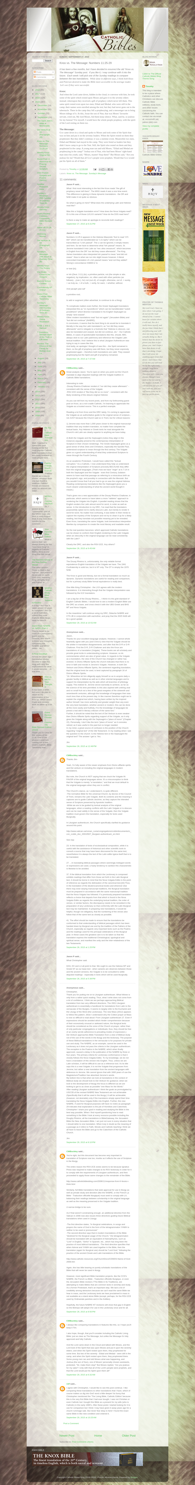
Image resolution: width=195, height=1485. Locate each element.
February (42, 382)
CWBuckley (72, 368)
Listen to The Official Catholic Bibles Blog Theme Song (151, 76)
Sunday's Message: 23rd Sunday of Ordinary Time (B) (44, 308)
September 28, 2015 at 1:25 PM (80, 947)
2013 (37, 395)
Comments (40, 77)
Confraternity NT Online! (44, 288)
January (42, 386)
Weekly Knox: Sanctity (43, 208)
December (43, 105)
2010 (37, 407)
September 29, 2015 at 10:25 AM (81, 1417)
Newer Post (66, 1435)
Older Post (129, 1435)
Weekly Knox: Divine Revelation (43, 319)
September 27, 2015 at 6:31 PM (80, 224)
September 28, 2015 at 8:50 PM (80, 1312)
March (41, 378)
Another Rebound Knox (42, 186)
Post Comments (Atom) (82, 1442)
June (40, 366)
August (41, 358)
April (40, 374)
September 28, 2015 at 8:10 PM (80, 1142)
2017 (37, 94)
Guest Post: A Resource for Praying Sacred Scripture (44, 164)
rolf (68, 1384)
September (43, 117)
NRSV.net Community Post (48, 500)
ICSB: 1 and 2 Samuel (43, 327)
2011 (37, 403)
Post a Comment (71, 1423)
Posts (37, 72)
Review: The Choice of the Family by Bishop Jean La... (44, 348)
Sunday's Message (97, 173)
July (40, 362)
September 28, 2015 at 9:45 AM (80, 548)
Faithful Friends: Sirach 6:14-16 (48, 467)
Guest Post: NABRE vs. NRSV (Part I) (41, 627)
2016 (37, 98)
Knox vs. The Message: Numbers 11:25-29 (43, 145)
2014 (37, 391)
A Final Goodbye (39, 654)
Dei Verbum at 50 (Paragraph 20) (43, 133)
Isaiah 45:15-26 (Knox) (44, 228)
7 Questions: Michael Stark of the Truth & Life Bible (44, 336)
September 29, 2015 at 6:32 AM (80, 1375)
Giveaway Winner (41, 235)
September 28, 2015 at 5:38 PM (80, 979)
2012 (37, 399)
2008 (37, 415)
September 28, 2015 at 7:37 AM (80, 359)
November (43, 109)
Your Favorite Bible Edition (48, 533)
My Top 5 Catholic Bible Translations (48, 434)
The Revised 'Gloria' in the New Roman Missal (42, 562)
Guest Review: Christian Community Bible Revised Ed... (44, 218)
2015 (37, 102)
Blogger (134, 1477)
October (42, 113)
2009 (37, 411)
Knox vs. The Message (77, 173)
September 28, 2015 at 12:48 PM (81, 746)
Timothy (149, 86)
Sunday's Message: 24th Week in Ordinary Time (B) (44, 257)
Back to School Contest (44, 282)
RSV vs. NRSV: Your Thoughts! (48, 682)
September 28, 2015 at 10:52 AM (81, 623)
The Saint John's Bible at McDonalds (44, 123)
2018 (37, 90)
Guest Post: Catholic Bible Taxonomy (44, 296)
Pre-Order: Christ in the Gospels (43, 274)
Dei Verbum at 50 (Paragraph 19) (43, 244)
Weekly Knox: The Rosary (43, 267)
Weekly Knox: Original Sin (43, 153)
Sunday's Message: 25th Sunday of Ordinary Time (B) (44, 198)
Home (98, 1435)
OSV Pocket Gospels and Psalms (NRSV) (44, 176)
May (40, 370)
